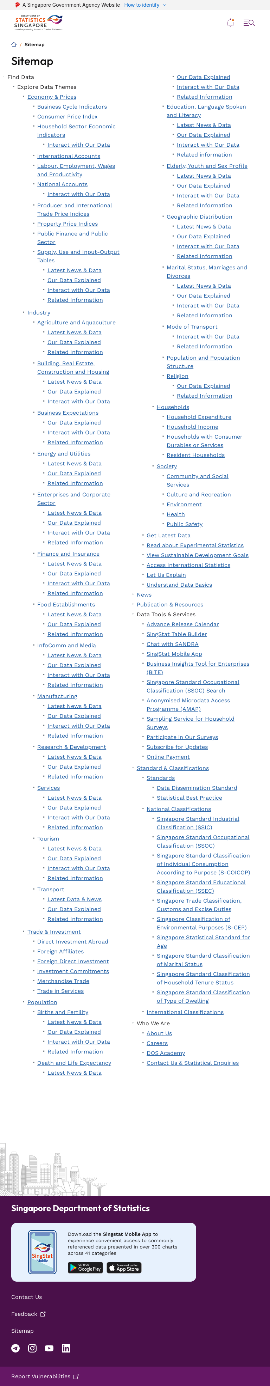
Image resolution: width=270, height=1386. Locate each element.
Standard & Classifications (173, 768)
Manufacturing (57, 696)
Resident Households (196, 455)
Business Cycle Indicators (72, 106)
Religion (177, 376)
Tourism (48, 838)
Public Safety (184, 524)
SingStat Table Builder (177, 634)
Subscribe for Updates (177, 747)
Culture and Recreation (199, 494)
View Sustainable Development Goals (198, 555)
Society (167, 466)
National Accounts (62, 184)
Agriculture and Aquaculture (76, 322)
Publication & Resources (170, 604)
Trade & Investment (54, 931)
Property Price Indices (67, 223)
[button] (230, 22)
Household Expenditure (199, 417)
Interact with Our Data (78, 144)
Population (42, 1002)
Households (173, 407)
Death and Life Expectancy (74, 1063)
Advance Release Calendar (183, 624)
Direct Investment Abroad (72, 941)
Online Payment (168, 756)
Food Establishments (66, 604)
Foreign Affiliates (60, 951)
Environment (184, 504)
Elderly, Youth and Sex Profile (207, 166)
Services (48, 787)
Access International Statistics (188, 565)
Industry (38, 312)
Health (176, 514)
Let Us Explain (166, 575)
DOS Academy (166, 1053)
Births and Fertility (62, 1012)
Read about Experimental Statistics (195, 545)
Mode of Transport (192, 326)
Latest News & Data (74, 270)
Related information (204, 154)
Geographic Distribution (199, 216)
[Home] (14, 44)
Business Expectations (67, 412)
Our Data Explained (74, 280)
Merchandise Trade (63, 981)
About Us (159, 1033)
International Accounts (68, 156)
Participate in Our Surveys (182, 737)
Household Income (192, 426)
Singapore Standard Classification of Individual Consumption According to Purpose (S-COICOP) (203, 864)
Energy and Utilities (63, 453)
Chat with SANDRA (173, 644)
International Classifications (185, 1012)
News (144, 594)
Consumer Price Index (67, 116)
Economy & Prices (51, 96)
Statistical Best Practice (189, 797)
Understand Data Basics (179, 584)
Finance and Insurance (68, 553)
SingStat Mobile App (174, 654)
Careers (157, 1043)
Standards (161, 778)
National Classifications (179, 809)
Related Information (75, 300)
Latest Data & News (74, 899)
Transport (50, 889)
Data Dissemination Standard (197, 787)
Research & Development (71, 747)
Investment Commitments (73, 971)
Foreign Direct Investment (73, 961)
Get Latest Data (169, 535)
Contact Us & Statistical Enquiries (193, 1063)
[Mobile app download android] (103, 1252)
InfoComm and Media (66, 645)
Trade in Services (60, 991)
